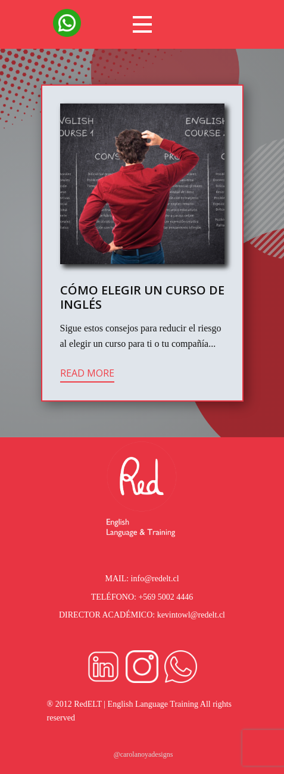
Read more (87, 373)
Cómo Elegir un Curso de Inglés (142, 297)
